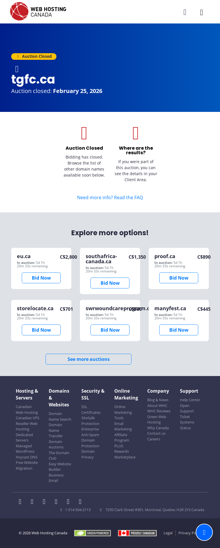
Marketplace (124, 457)
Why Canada (158, 427)
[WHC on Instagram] (58, 502)
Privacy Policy (190, 532)
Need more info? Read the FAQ (110, 197)
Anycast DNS (27, 457)
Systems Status (187, 425)
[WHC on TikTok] (81, 502)
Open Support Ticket (187, 411)
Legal (168, 532)
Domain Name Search (60, 416)
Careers (153, 439)
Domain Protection (90, 443)
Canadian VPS (27, 417)
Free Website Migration (27, 465)
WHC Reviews (158, 411)
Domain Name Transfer (56, 430)
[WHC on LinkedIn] (46, 502)
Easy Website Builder (60, 466)
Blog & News (157, 399)
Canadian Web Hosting (27, 409)
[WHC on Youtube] (70, 502)
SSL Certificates (91, 409)
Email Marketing (123, 426)
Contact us (156, 433)
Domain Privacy (88, 454)
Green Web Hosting (156, 419)
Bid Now (41, 278)
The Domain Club (59, 455)
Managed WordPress (25, 448)
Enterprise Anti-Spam (90, 431)
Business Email (56, 477)
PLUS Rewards (121, 448)
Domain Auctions (56, 444)
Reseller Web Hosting (27, 426)
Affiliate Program (121, 437)
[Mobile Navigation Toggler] (201, 12)
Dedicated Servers (24, 437)
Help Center (190, 399)
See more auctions (89, 359)
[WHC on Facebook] (22, 502)
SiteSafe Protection (90, 420)
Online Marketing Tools (123, 412)
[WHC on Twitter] (34, 502)
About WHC (157, 405)
